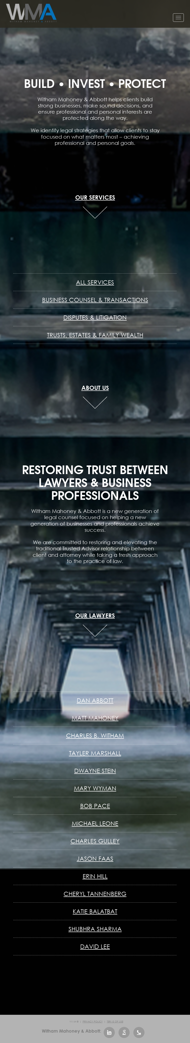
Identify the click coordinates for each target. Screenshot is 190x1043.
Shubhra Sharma (95, 928)
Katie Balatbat (95, 911)
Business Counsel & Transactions (95, 299)
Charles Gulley (95, 840)
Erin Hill (95, 876)
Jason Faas (95, 858)
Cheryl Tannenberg (95, 893)
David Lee (95, 946)
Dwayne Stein (95, 770)
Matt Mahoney (95, 717)
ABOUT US (95, 387)
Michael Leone (95, 823)
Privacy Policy (93, 1021)
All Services (95, 282)
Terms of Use (115, 1021)
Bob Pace (95, 805)
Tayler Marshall (95, 753)
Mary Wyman (95, 788)
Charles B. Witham (95, 735)
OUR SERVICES (95, 197)
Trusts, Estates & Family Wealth (95, 334)
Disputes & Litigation (95, 317)
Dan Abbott (95, 700)
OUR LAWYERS (95, 615)
